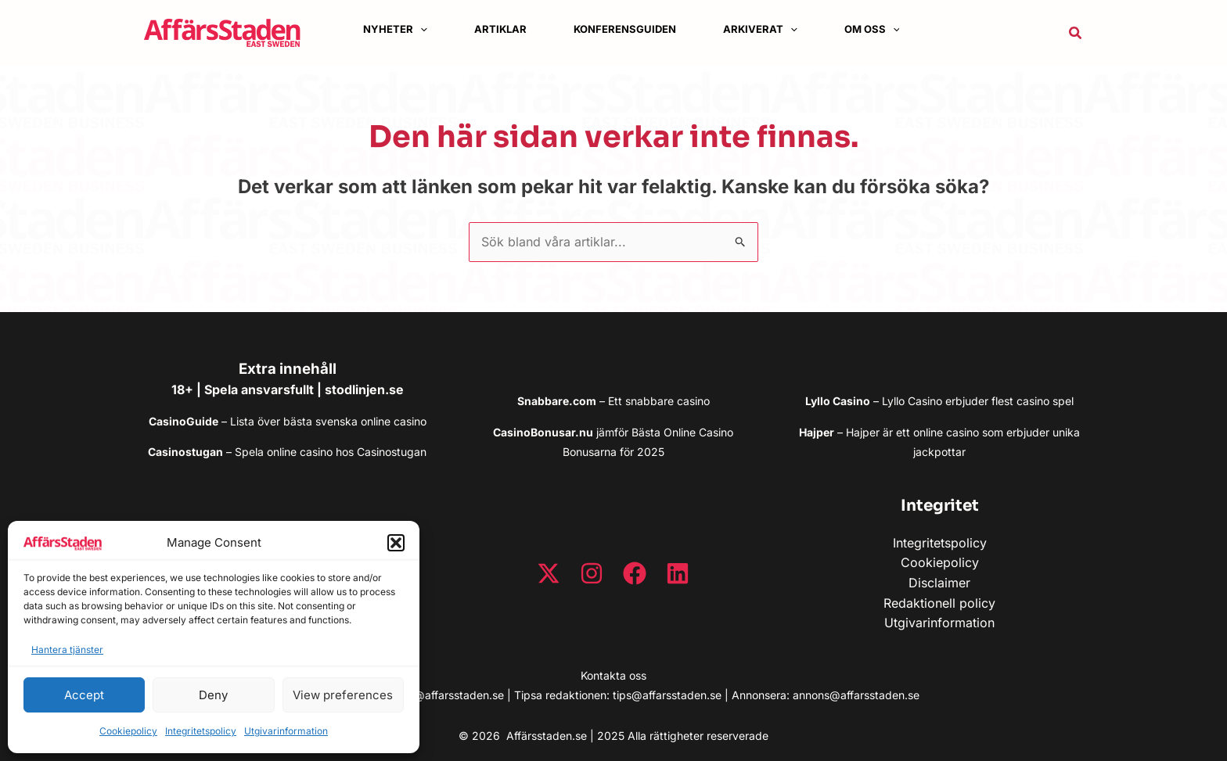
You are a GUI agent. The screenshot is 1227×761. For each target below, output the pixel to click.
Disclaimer (939, 582)
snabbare (649, 400)
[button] (396, 543)
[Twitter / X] (548, 573)
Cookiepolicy (128, 731)
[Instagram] (591, 573)
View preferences (343, 694)
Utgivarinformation (286, 731)
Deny (213, 694)
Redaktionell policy (939, 603)
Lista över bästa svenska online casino (328, 421)
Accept (84, 694)
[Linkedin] (677, 573)
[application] (420, 29)
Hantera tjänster (67, 649)
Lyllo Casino (912, 400)
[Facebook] (634, 573)
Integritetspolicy (200, 731)
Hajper (863, 432)
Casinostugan (391, 451)
